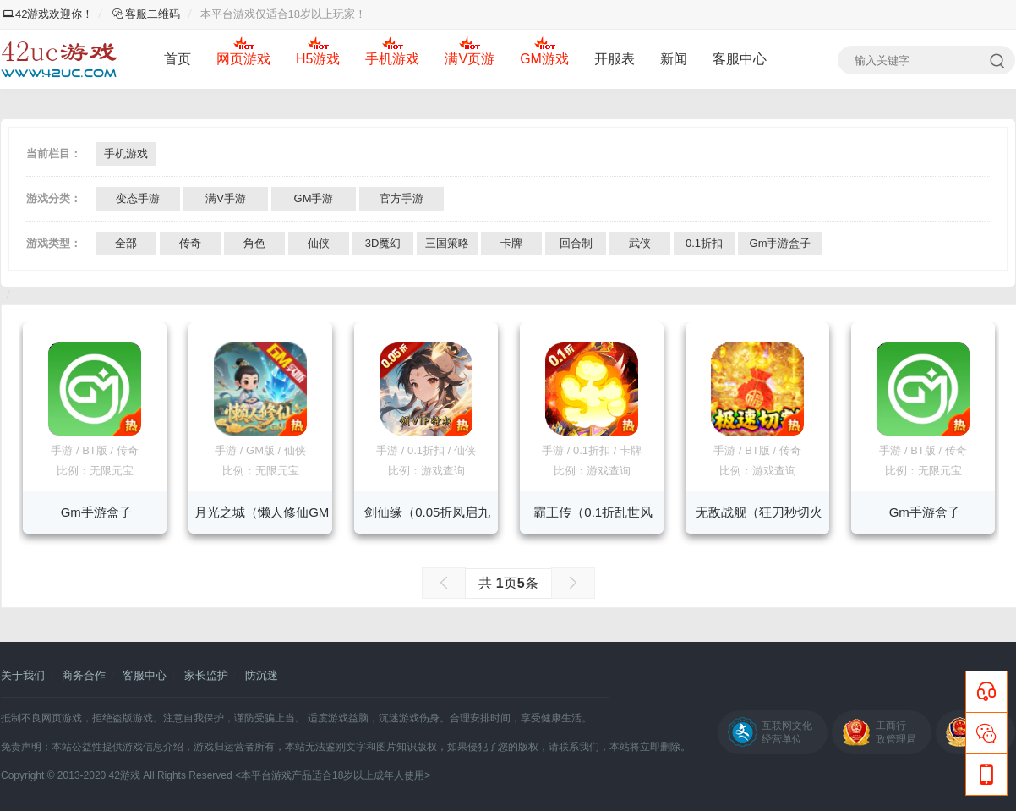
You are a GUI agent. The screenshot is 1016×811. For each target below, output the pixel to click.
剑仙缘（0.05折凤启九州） (427, 519)
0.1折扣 (704, 243)
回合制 (576, 243)
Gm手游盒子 (780, 243)
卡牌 (511, 243)
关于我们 (23, 675)
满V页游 (469, 59)
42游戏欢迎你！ (48, 14)
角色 (254, 243)
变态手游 (138, 198)
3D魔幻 (383, 243)
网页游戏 (243, 59)
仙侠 (319, 243)
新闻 (673, 59)
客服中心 (740, 59)
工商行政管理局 (896, 732)
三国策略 (447, 243)
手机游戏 (392, 59)
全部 (126, 243)
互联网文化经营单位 (787, 732)
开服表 (614, 59)
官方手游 (401, 198)
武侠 (640, 243)
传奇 (190, 243)
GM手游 (314, 198)
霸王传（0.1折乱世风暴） (593, 519)
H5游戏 (318, 59)
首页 (177, 59)
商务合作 (84, 675)
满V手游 (225, 198)
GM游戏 (544, 59)
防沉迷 (261, 675)
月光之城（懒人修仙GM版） (261, 519)
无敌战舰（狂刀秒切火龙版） (759, 519)
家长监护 (206, 675)
